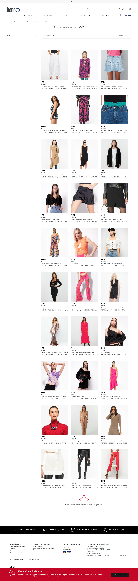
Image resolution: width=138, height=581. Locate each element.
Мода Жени (27, 15)
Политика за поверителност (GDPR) (44, 548)
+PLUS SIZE (127, 15)
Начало (9, 22)
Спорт (9, 15)
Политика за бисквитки (40, 550)
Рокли (22, 22)
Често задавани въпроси (17, 546)
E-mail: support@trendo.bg (95, 548)
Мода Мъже (48, 15)
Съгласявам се (120, 575)
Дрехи (16, 22)
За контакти (36, 552)
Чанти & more (85, 15)
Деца (66, 15)
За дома (105, 15)
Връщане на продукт (16, 552)
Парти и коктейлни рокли (34, 22)
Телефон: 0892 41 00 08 (95, 546)
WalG (45, 22)
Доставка (12, 550)
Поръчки (12, 548)
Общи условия (37, 546)
